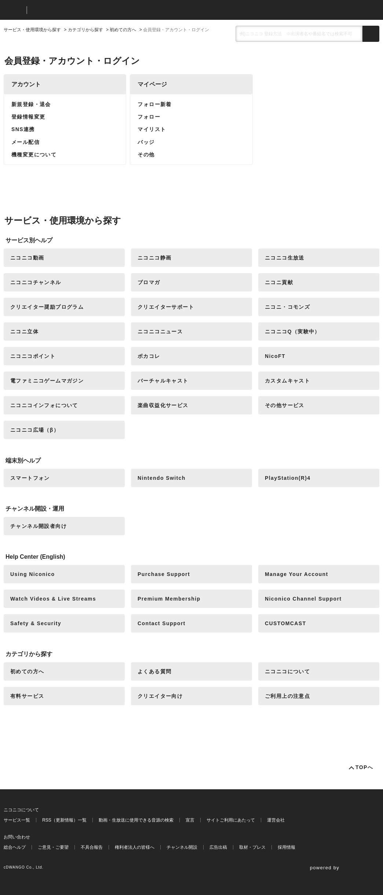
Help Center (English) (35, 557)
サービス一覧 (17, 820)
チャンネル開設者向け (38, 526)
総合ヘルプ (15, 847)
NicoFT (275, 356)
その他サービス (284, 405)
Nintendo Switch (162, 478)
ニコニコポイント (32, 356)
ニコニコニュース (160, 331)
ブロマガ (149, 282)
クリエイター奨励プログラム (47, 307)
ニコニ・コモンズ (287, 307)
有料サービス (27, 696)
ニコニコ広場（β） (34, 430)
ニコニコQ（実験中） (292, 331)
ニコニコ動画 (27, 258)
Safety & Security (35, 623)
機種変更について (33, 154)
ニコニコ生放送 (284, 258)
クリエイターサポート (166, 307)
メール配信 (25, 142)
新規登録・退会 (31, 104)
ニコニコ (13, 10)
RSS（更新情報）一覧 (64, 820)
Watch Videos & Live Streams (53, 599)
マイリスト (152, 129)
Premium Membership (169, 599)
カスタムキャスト (287, 381)
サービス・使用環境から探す (32, 29)
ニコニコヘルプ (71, 10)
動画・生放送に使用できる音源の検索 (136, 820)
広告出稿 (218, 847)
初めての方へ (123, 29)
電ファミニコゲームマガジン (47, 381)
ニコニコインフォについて (44, 405)
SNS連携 (23, 129)
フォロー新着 (154, 104)
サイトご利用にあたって (231, 820)
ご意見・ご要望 (53, 847)
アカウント (26, 84)
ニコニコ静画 (154, 258)
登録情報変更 (28, 117)
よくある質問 (154, 671)
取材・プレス (252, 847)
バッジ (146, 142)
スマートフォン (30, 478)
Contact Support (162, 623)
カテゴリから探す (85, 29)
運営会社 (276, 820)
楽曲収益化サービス (163, 405)
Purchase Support (164, 574)
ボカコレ (149, 356)
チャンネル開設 (182, 847)
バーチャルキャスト (163, 381)
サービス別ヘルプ (29, 240)
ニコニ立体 (24, 331)
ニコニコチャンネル (35, 282)
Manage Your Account (296, 574)
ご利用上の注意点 (287, 696)
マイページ (152, 84)
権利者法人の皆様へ (134, 847)
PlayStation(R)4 (287, 478)
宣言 (190, 820)
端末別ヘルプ (23, 460)
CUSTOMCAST (285, 623)
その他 (146, 154)
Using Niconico (32, 574)
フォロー (149, 117)
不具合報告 (92, 847)
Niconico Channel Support (303, 599)
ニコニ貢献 (279, 282)
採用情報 (286, 847)
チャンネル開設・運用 (35, 509)
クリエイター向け (160, 696)
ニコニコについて (287, 671)
